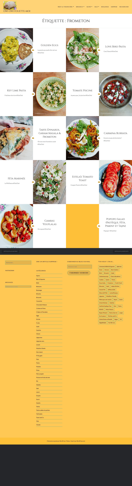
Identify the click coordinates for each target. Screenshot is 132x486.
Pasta (38, 363)
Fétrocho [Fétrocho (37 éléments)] (101, 286)
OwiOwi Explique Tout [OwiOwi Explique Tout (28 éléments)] (105, 306)
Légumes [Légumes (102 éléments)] (101, 296)
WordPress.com (81, 441)
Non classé (39, 352)
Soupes (38, 395)
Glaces (38, 334)
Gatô (37, 326)
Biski (37, 283)
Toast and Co (40, 417)
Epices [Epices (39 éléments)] (107, 279)
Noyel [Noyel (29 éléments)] (115, 299)
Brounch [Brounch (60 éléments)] (106, 273)
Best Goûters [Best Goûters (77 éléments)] (115, 270)
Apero (38, 275)
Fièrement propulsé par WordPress (56, 441)
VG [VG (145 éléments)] (121, 319)
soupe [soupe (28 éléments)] (121, 313)
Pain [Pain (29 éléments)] (115, 306)
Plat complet (40, 374)
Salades (38, 385)
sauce (38, 392)
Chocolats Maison (41, 305)
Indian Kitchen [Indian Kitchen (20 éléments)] (115, 286)
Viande (38, 425)
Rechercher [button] (124, 6)
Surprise (114, 6)
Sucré (89, 6)
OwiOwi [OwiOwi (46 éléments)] (112, 303)
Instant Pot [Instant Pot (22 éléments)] (102, 289)
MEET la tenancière (65, 6)
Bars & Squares (40, 279)
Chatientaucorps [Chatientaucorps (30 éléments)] (103, 276)
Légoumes (39, 337)
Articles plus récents (121, 251)
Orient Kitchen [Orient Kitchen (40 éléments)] (103, 303)
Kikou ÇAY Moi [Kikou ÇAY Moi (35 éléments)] (103, 293)
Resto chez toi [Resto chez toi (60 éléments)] (113, 313)
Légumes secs (40, 341)
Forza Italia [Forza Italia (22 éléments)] (102, 283)
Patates (38, 366)
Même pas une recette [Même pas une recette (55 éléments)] (105, 299)
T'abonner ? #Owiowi (79, 273)
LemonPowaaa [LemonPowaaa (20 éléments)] (114, 293)
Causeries (39, 301)
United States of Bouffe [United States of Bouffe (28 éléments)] (105, 319)
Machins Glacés (40, 348)
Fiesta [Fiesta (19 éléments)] (113, 279)
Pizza (37, 370)
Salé (96, 6)
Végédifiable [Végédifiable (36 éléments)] (102, 322)
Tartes (38, 406)
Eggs (37, 315)
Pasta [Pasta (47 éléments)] (119, 306)
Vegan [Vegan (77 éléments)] (116, 319)
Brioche (38, 294)
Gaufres (38, 330)
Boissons (39, 286)
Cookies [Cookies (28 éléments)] (101, 279)
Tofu (37, 421)
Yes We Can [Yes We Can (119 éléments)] (111, 322)
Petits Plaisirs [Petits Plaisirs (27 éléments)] (109, 309)
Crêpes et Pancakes (42, 312)
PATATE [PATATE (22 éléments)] (101, 309)
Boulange (105, 6)
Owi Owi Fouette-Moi (16, 11)
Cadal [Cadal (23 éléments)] (112, 273)
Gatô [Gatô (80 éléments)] (107, 286)
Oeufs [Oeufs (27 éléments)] (121, 299)
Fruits (38, 323)
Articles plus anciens (10, 251)
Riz (37, 381)
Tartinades (39, 414)
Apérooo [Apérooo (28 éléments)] (119, 266)
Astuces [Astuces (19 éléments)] (106, 270)
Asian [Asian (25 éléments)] (100, 270)
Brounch (79, 6)
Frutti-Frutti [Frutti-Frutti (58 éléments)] (118, 283)
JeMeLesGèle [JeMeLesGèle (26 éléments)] (111, 289)
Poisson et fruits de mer (43, 377)
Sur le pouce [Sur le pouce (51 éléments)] (102, 316)
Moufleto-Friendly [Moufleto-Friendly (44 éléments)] (111, 296)
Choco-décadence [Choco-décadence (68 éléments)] (115, 276)
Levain (38, 344)
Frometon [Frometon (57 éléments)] (110, 283)
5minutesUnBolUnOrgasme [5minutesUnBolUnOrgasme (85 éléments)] (107, 266)
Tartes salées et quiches (43, 410)
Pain (37, 359)
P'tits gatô (39, 355)
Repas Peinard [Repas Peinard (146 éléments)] (103, 313)
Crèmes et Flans (41, 308)
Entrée (38, 319)
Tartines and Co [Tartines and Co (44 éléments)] (112, 316)
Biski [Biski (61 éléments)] (100, 273)
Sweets (38, 403)
